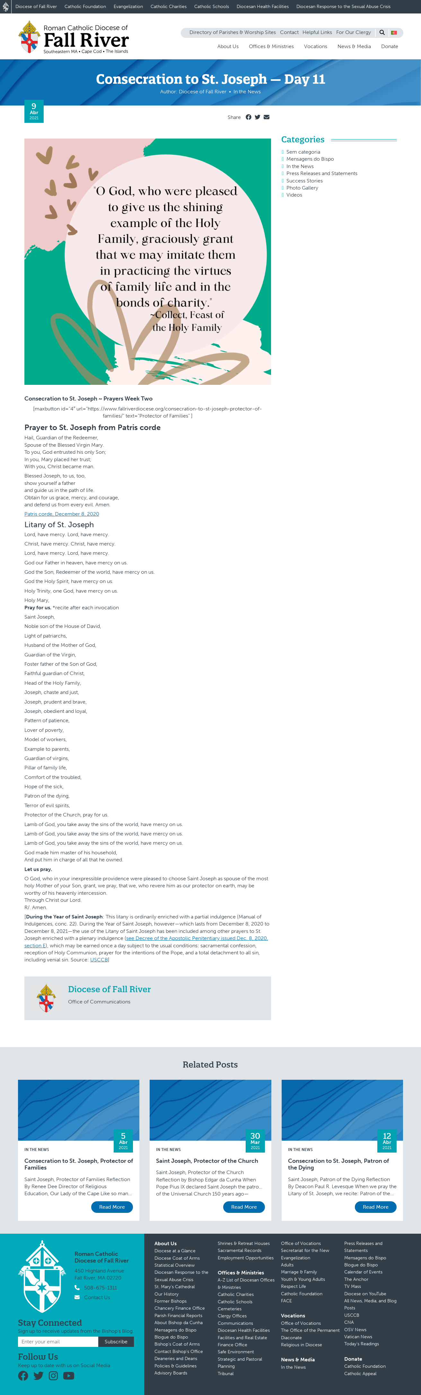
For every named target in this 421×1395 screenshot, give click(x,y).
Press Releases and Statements (321, 173)
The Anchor (356, 1279)
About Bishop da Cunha (178, 1322)
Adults (287, 1265)
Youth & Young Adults (303, 1279)
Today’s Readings (361, 1344)
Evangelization (128, 6)
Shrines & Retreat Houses (244, 1243)
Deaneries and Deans (175, 1358)
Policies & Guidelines (175, 1366)
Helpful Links (317, 32)
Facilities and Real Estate (242, 1337)
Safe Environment (236, 1352)
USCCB (99, 960)
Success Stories (304, 181)
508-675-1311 (100, 1288)
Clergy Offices (232, 1316)
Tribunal (225, 1373)
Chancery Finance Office (179, 1308)
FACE (286, 1301)
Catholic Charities (169, 6)
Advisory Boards (170, 1373)
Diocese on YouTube (365, 1294)
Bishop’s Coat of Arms (177, 1344)
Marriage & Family (299, 1272)
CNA (349, 1322)
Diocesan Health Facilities (263, 6)
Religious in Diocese (301, 1345)
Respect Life (293, 1286)
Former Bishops (170, 1301)
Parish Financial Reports (178, 1315)
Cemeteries (229, 1309)
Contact (289, 32)
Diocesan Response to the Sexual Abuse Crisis (343, 6)
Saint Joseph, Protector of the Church (207, 1161)
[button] (394, 32)
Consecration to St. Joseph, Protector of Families (78, 1164)
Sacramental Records (239, 1250)
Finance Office (232, 1345)
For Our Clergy (353, 32)
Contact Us (97, 1297)
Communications (235, 1323)
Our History (166, 1294)
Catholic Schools (211, 6)
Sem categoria (303, 152)
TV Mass (352, 1286)
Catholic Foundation (85, 6)
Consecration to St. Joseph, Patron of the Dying (338, 1164)
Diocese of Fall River (36, 6)
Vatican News (358, 1337)
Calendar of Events (363, 1272)
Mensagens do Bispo (310, 159)
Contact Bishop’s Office (178, 1351)
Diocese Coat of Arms (177, 1258)
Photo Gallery (302, 188)
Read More (112, 1207)
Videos (294, 195)
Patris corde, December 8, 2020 (61, 514)
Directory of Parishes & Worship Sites (232, 32)
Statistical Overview (174, 1265)
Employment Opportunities (246, 1258)
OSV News (355, 1329)
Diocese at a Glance (175, 1251)
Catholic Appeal (360, 1373)
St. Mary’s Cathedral (174, 1286)
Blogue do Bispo (171, 1337)
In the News (300, 166)
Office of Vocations (301, 1243)
